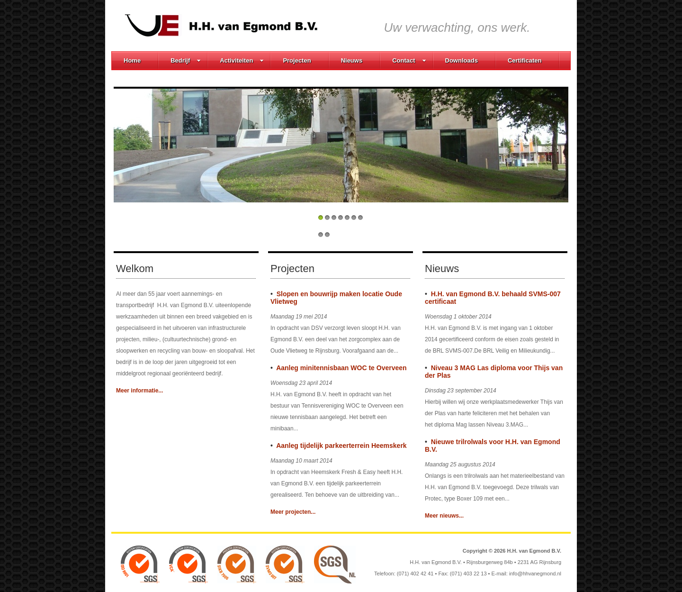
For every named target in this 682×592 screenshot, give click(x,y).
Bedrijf (185, 60)
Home (132, 60)
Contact (409, 60)
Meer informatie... (139, 390)
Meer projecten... (292, 512)
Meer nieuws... (444, 515)
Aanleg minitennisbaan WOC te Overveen (341, 368)
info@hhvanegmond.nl (535, 573)
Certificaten (525, 60)
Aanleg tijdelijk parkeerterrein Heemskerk (341, 445)
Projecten (297, 60)
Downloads (461, 60)
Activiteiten (242, 60)
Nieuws (352, 60)
